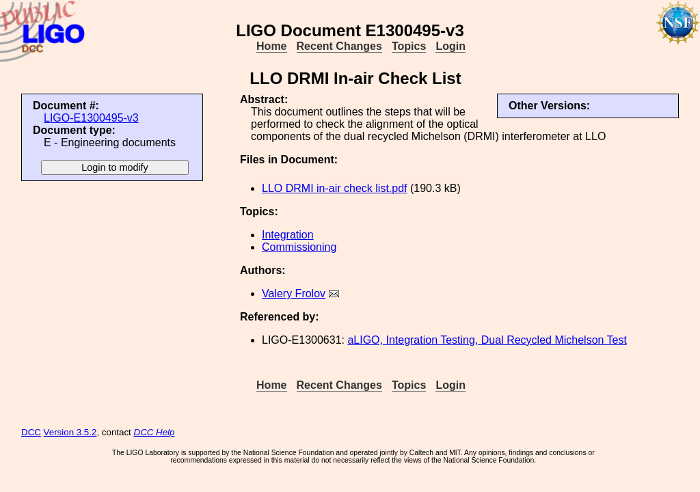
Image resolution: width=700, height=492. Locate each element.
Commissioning (299, 247)
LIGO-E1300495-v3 (91, 118)
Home (271, 46)
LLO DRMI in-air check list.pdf (334, 188)
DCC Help (154, 432)
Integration (288, 235)
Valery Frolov (293, 293)
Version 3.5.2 (70, 432)
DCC (31, 432)
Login (450, 46)
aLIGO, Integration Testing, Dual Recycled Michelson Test (487, 340)
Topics (409, 46)
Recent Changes (339, 46)
